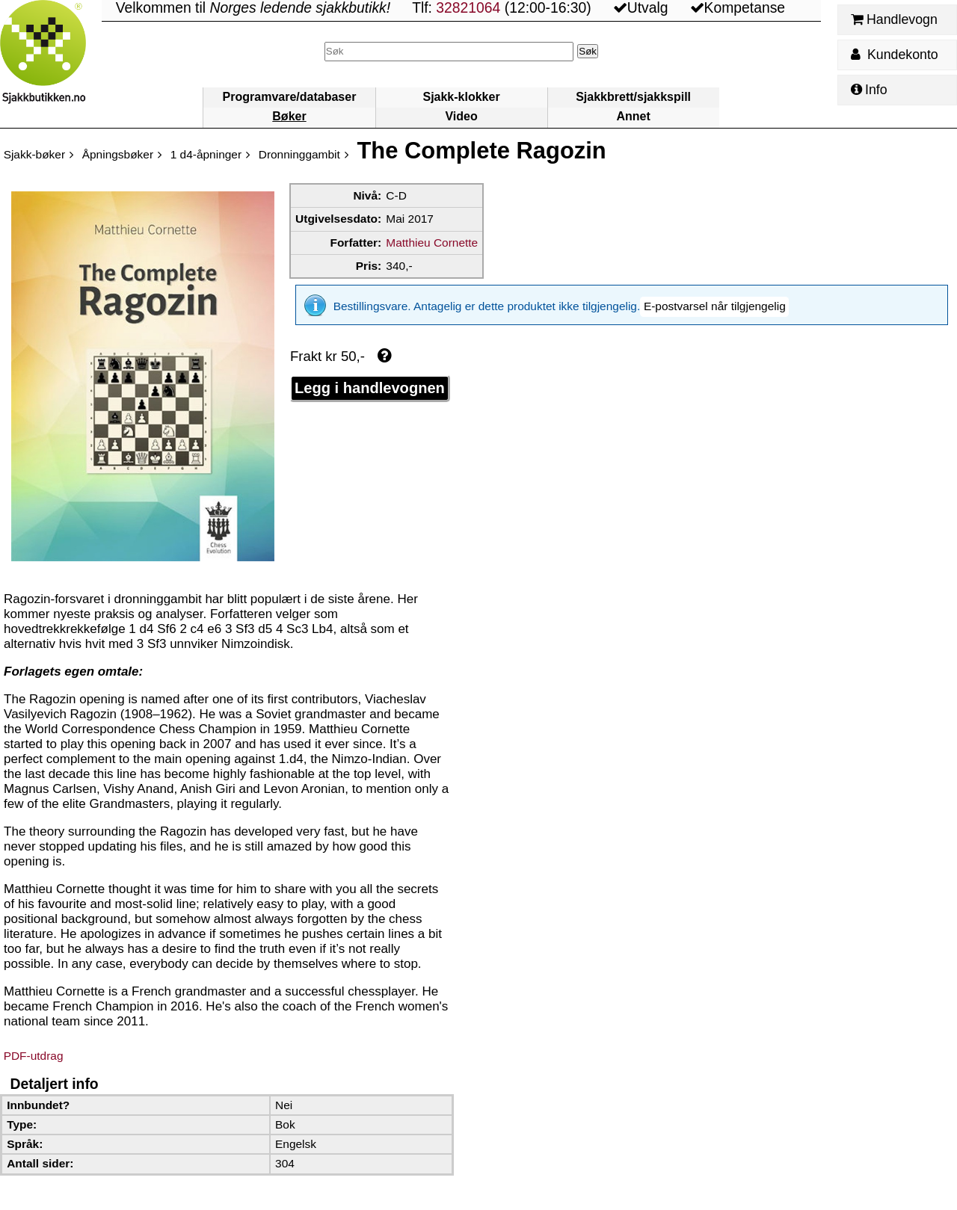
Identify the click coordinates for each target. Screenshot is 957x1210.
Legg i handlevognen (370, 377)
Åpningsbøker (117, 154)
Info (869, 89)
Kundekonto (894, 54)
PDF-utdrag (34, 1055)
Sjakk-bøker (34, 154)
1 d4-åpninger (205, 154)
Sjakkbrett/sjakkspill (633, 96)
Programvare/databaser (290, 96)
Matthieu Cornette (432, 242)
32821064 (468, 8)
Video (461, 116)
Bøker (289, 116)
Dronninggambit (299, 154)
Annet (633, 116)
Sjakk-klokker (460, 96)
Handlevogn (894, 19)
